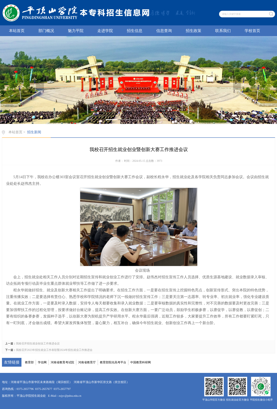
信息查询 (164, 30)
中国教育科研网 (140, 362)
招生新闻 (34, 132)
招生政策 (193, 30)
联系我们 (223, 30)
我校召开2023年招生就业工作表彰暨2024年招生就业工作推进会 (54, 350)
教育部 (29, 362)
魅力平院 (75, 30)
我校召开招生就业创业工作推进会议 (38, 343)
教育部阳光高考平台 (113, 362)
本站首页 (17, 30)
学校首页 (252, 30)
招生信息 (134, 30)
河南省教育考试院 (62, 362)
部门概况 (46, 30)
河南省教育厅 (87, 362)
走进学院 (105, 30)
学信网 (42, 362)
